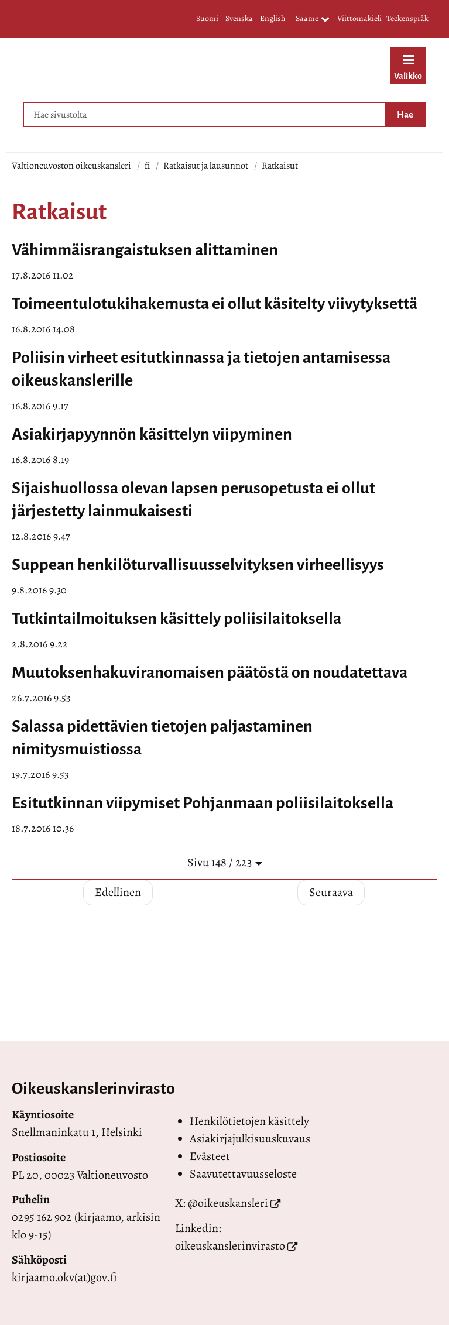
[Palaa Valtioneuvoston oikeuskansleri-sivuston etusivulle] (184, 67)
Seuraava (331, 892)
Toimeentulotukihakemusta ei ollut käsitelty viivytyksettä (214, 304)
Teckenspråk (407, 18)
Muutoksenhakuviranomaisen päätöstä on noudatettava (209, 672)
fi (147, 165)
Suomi (207, 18)
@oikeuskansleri (228, 1203)
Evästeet (210, 1156)
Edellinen (118, 892)
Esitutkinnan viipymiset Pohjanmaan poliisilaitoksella (202, 803)
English (272, 18)
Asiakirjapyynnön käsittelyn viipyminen (152, 434)
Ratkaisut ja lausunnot (205, 165)
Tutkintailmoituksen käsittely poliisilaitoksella (176, 618)
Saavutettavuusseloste (243, 1174)
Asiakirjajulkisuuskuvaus (250, 1138)
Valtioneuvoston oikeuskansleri (71, 165)
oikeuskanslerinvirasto (230, 1246)
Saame (313, 19)
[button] (224, 863)
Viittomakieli (359, 18)
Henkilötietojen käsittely (249, 1121)
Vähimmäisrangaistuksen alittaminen (145, 250)
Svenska (239, 18)
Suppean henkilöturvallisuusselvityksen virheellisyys (198, 565)
